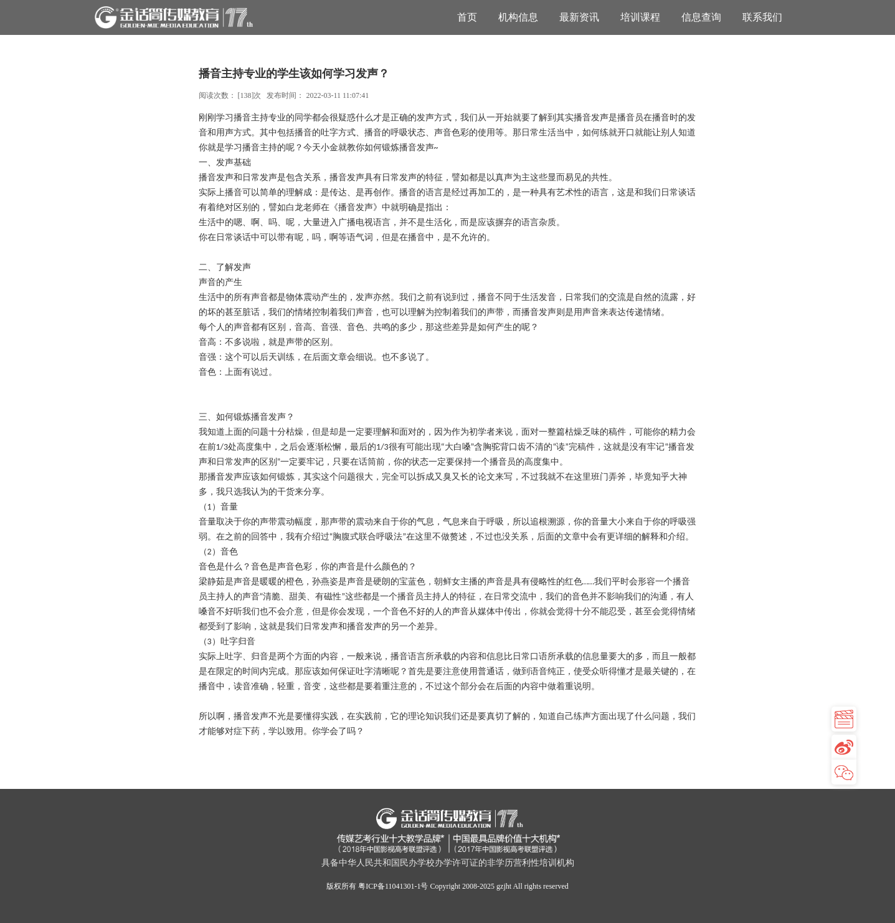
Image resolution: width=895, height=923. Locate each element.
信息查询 (701, 17)
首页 (467, 17)
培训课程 (640, 17)
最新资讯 (579, 17)
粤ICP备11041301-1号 (393, 886)
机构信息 (518, 17)
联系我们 (762, 17)
